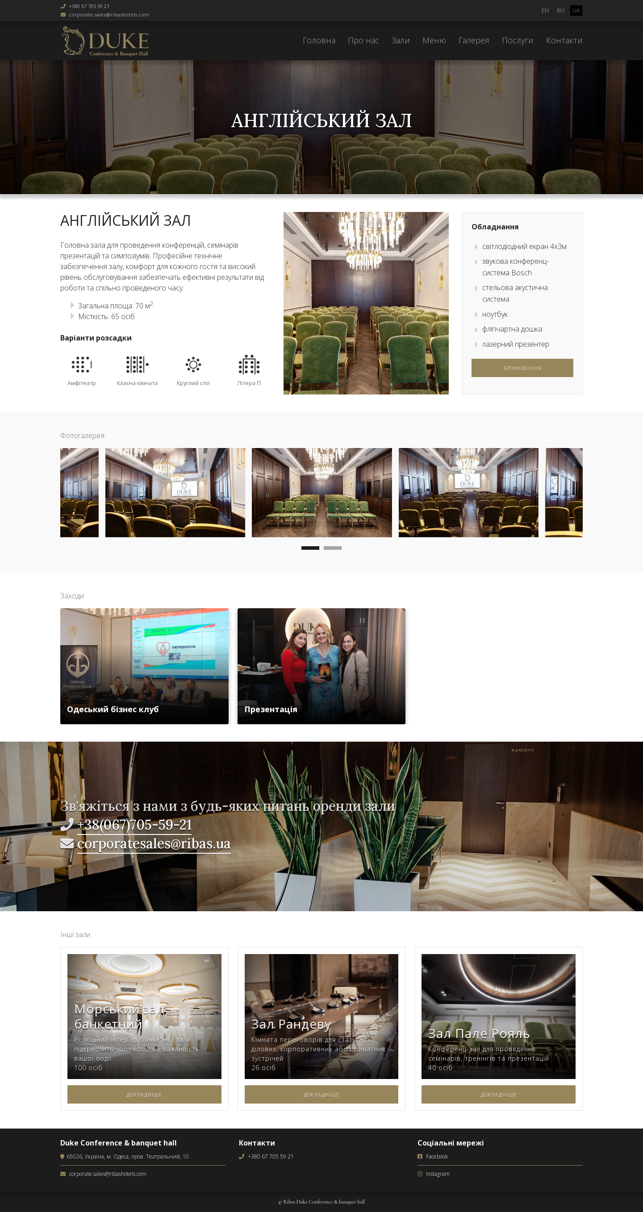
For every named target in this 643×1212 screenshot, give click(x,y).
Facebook (437, 1156)
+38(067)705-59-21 (134, 824)
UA (576, 10)
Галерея (474, 40)
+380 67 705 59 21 (89, 6)
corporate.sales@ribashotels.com (109, 14)
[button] (310, 549)
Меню (434, 40)
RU (560, 10)
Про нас (363, 40)
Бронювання (523, 368)
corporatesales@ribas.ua (154, 843)
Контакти (564, 40)
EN (545, 10)
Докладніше (144, 1094)
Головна (319, 40)
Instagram (438, 1174)
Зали (401, 40)
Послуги (518, 40)
